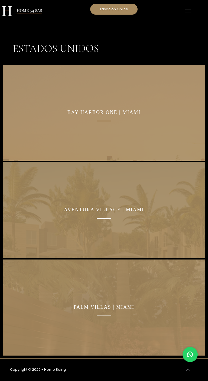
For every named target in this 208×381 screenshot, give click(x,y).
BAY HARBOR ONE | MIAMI (104, 112)
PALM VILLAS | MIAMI (104, 307)
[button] (190, 354)
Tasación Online (114, 9)
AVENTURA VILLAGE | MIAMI (104, 209)
